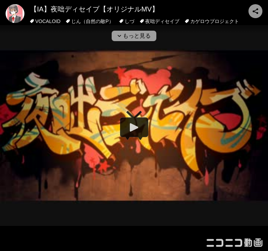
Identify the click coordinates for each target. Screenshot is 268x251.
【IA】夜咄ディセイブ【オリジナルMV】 (94, 9)
